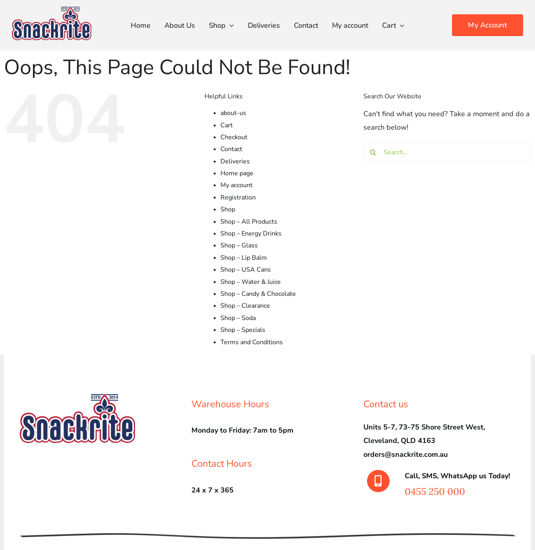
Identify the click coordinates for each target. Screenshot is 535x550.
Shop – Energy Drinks (251, 233)
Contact (231, 149)
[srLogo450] (51, 10)
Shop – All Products (248, 221)
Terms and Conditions (251, 342)
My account (236, 185)
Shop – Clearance (245, 305)
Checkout (233, 137)
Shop (227, 209)
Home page (236, 173)
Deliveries (235, 161)
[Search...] (447, 152)
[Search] (373, 152)
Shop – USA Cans (245, 269)
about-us (233, 113)
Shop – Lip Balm (243, 257)
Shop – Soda (238, 318)
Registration (238, 197)
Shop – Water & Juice (250, 282)
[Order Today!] (487, 25)
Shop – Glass (239, 245)
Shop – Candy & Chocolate (258, 293)
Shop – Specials (242, 330)
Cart (226, 125)
